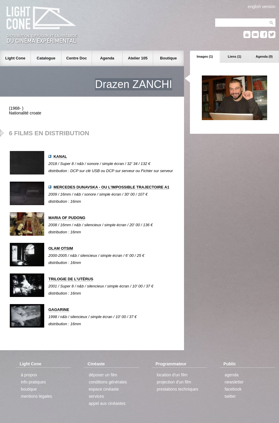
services (96, 396)
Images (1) (205, 56)
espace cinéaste (104, 389)
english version (261, 6)
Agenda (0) (264, 56)
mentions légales (36, 396)
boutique (29, 389)
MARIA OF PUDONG (66, 218)
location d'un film (172, 374)
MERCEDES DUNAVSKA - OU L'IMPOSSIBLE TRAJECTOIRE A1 (111, 187)
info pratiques (33, 382)
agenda (232, 374)
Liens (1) (234, 56)
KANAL (60, 156)
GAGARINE (58, 309)
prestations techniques (177, 389)
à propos (29, 374)
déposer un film (103, 374)
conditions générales (108, 382)
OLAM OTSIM (60, 248)
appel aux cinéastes (107, 403)
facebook (233, 389)
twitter (230, 396)
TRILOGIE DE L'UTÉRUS (70, 279)
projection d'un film (174, 382)
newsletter (234, 382)
